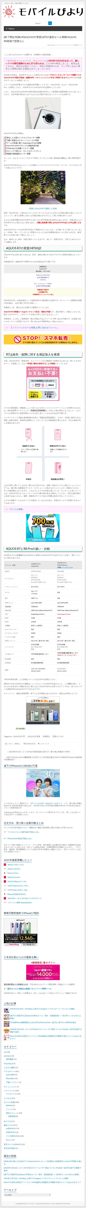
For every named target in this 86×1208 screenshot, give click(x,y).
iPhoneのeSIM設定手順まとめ (19, 838)
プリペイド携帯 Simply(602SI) (19, 902)
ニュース (9, 1109)
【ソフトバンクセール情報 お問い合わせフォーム (33, 327)
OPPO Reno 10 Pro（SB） (18, 890)
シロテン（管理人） (14, 744)
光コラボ (7, 1121)
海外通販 (9, 1059)
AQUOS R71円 (19, 736)
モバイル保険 (16, 509)
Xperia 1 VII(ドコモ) (15, 864)
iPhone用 (9, 1078)
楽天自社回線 (9, 1148)
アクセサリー (9, 1071)
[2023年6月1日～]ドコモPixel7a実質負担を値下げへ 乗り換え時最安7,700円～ (39, 752)
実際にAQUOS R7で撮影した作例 (43, 208)
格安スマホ (8, 1125)
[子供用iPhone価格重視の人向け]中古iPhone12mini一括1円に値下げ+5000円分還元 (43, 1022)
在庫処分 (46, 736)
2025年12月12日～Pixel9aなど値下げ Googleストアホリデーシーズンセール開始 (42, 1009)
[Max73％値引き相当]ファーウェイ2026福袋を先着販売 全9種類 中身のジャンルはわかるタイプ (42, 1182)
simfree (7, 1056)
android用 (10, 1075)
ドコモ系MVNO (12, 1136)
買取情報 (11, 1116)
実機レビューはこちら (65, 567)
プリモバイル (11, 1094)
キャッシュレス (10, 1087)
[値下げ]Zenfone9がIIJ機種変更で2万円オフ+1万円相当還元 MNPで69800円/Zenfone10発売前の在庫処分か (43, 758)
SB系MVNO (11, 1132)
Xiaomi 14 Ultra (14, 869)
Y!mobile (7, 1063)
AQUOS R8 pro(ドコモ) (17, 881)
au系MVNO (11, 1128)
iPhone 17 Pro (12, 873)
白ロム (8, 1140)
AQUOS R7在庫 (34, 736)
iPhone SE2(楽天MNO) (16, 894)
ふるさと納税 (9, 1067)
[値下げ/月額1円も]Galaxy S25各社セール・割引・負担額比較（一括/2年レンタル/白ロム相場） (42, 1174)
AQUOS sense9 (14, 877)
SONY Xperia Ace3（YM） (18, 886)
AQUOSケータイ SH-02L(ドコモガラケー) (24, 898)
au (5, 1052)
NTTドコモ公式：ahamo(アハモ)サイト (46, 803)
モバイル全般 (9, 1102)
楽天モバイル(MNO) (12, 1144)
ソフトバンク (44, 744)
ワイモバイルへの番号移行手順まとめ (23, 832)
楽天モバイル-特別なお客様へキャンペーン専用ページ (29, 989)
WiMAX (9, 1105)
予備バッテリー (12, 1082)
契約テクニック (12, 1113)
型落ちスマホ (58, 736)
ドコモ (6, 1098)
